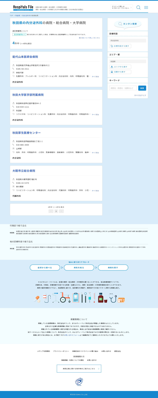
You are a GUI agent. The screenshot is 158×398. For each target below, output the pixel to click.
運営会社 (117, 351)
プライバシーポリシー (61, 351)
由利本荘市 (53, 231)
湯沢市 (42, 231)
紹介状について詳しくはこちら (89, 38)
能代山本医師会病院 (25, 57)
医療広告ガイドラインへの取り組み (85, 351)
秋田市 (18, 231)
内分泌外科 (26, 15)
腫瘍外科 (90, 247)
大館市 (33, 231)
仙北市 (82, 231)
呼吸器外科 (59, 247)
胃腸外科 (43, 247)
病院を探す (113, 267)
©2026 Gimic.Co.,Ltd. (79, 394)
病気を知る (79, 267)
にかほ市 (77, 231)
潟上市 (60, 231)
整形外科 (22, 247)
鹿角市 (47, 231)
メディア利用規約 (43, 351)
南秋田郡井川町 (33, 233)
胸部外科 (96, 247)
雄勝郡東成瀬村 (74, 233)
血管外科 (125, 247)
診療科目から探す (120, 46)
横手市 (28, 231)
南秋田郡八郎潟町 (22, 233)
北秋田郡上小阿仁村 (101, 231)
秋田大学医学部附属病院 (28, 95)
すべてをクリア (140, 95)
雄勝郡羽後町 (63, 233)
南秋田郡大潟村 (44, 233)
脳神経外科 (67, 247)
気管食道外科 (50, 247)
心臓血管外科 (82, 247)
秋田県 (17, 15)
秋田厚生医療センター (26, 133)
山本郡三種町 (121, 231)
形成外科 (29, 247)
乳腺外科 (74, 247)
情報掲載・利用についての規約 (72, 360)
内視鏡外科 (103, 247)
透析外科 (19, 249)
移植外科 (25, 249)
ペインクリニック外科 (114, 247)
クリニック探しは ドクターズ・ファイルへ (120, 7)
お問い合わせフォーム (72, 335)
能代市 (23, 231)
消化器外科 (36, 247)
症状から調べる (45, 267)
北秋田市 (70, 231)
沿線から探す (118, 72)
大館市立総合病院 (23, 171)
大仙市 (65, 231)
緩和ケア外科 (141, 247)
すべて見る (95, 76)
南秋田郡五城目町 (142, 231)
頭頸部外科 (132, 247)
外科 (17, 247)
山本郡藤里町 (112, 231)
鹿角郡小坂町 (89, 231)
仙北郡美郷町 (54, 233)
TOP (11, 15)
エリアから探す (119, 67)
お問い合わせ (106, 351)
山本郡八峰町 (131, 231)
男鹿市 (38, 231)
